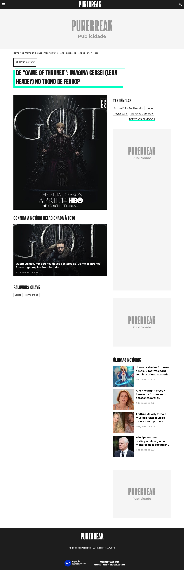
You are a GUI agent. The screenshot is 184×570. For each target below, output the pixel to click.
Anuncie (111, 547)
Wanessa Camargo (142, 113)
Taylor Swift (120, 113)
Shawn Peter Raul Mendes (128, 108)
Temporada (32, 294)
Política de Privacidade (80, 547)
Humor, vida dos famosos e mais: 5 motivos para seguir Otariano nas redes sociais (153, 372)
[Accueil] (92, 4)
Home (16, 53)
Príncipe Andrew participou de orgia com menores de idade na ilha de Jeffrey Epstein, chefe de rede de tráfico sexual (152, 445)
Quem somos (99, 547)
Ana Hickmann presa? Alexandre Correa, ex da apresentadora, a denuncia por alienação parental (151, 398)
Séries (18, 294)
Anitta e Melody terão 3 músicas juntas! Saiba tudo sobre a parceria (151, 417)
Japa (150, 108)
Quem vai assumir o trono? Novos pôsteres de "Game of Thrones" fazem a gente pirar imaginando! (58, 265)
